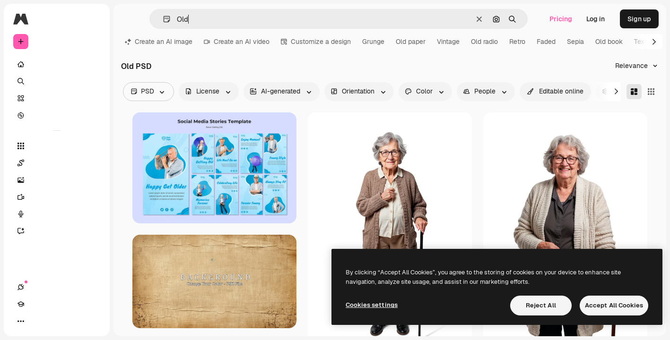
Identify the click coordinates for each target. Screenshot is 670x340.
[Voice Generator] (56, 213)
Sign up (639, 19)
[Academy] (37, 321)
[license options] (209, 91)
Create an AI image (158, 41)
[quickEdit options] (555, 91)
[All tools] (56, 145)
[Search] (56, 81)
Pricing (560, 19)
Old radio (484, 41)
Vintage (448, 41)
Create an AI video (237, 41)
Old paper (411, 41)
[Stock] (56, 98)
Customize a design (316, 41)
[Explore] (56, 115)
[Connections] (20, 321)
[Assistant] (56, 230)
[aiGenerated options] (282, 91)
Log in (595, 19)
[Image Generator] (56, 179)
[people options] (486, 91)
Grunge (373, 41)
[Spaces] (56, 162)
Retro (517, 41)
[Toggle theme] (54, 321)
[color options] (425, 91)
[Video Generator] (56, 196)
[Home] (56, 64)
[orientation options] (359, 91)
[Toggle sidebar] (92, 18)
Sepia (575, 41)
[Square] (651, 91)
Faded (546, 41)
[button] (163, 19)
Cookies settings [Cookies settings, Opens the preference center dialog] (372, 305)
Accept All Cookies (614, 305)
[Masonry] (634, 91)
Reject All (541, 305)
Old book (609, 41)
